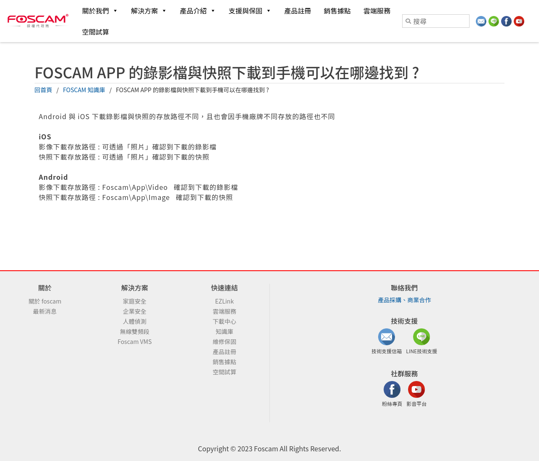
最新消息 (45, 311)
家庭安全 (135, 301)
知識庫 (224, 331)
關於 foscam (44, 301)
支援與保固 (250, 10)
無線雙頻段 (134, 331)
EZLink (224, 301)
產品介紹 (198, 10)
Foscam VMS (134, 341)
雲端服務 (376, 10)
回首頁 (43, 89)
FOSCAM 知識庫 (84, 89)
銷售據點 (337, 10)
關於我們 (100, 10)
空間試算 (95, 32)
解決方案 (149, 10)
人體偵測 (135, 321)
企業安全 (135, 311)
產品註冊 (297, 10)
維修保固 (224, 341)
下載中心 (224, 321)
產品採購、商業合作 (404, 300)
